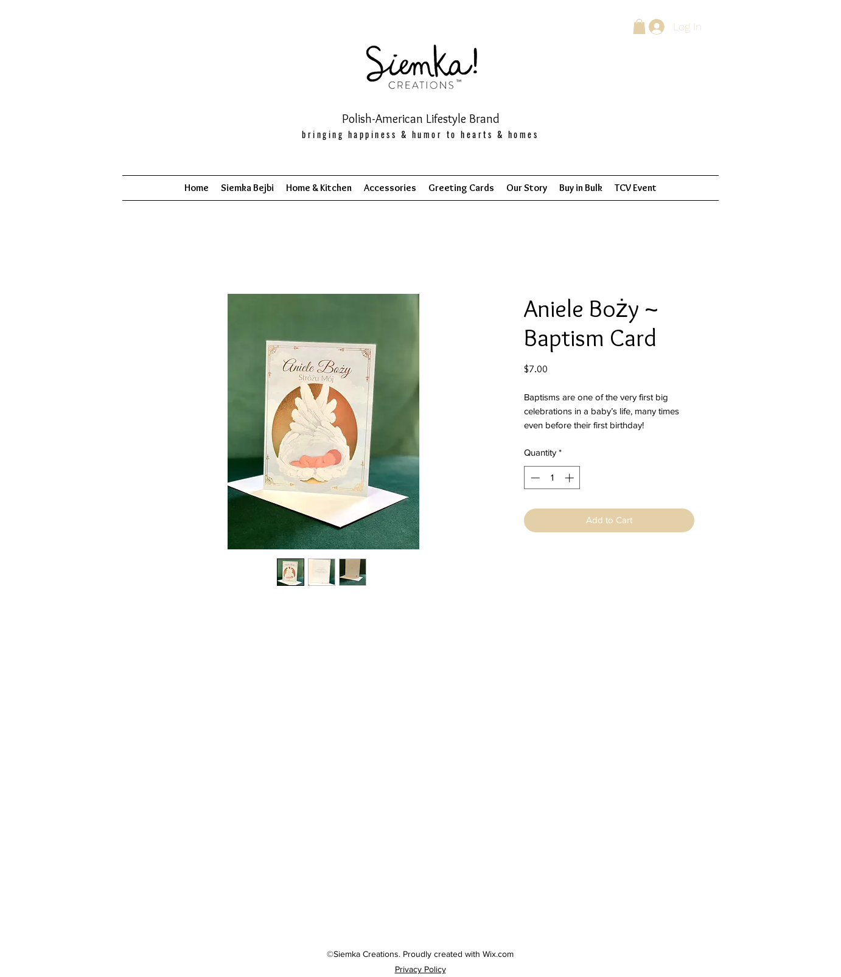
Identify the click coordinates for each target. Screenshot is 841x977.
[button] (639, 26)
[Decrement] (534, 478)
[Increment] (570, 478)
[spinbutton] (552, 478)
